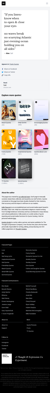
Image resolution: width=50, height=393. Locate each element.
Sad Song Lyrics (7, 256)
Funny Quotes (30, 253)
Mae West (29, 298)
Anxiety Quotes (31, 259)
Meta (10, 368)
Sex (3, 253)
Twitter (4, 348)
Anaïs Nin (29, 295)
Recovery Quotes (31, 250)
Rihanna (4, 295)
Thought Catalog (21, 229)
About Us (5, 325)
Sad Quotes (5, 262)
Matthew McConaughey (34, 310)
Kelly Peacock (6, 207)
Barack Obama (6, 289)
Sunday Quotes (31, 262)
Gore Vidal (5, 307)
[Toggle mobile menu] (47, 3)
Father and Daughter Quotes (35, 268)
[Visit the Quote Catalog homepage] (3, 3)
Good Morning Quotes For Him (36, 271)
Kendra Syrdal (6, 222)
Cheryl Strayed (30, 301)
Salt (11, 53)
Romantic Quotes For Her (34, 256)
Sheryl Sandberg (31, 289)
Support (4, 328)
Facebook (5, 345)
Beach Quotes (6, 268)
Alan (7, 53)
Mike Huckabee (31, 314)
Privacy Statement (18, 368)
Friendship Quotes (8, 265)
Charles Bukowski (31, 292)
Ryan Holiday (30, 304)
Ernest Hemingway (8, 301)
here (14, 218)
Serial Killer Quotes (8, 271)
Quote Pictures (31, 325)
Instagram (5, 342)
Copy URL (6, 75)
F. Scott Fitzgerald (7, 314)
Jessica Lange (6, 304)
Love (3, 250)
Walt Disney (5, 298)
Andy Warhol (6, 292)
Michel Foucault (31, 286)
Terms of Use (4, 368)
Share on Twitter (8, 72)
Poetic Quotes (14, 64)
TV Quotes (30, 331)
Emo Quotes (30, 265)
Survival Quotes (7, 275)
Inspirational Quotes (8, 259)
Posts (28, 328)
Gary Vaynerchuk (7, 310)
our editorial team (24, 197)
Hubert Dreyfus (31, 307)
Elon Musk (5, 286)
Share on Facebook (9, 69)
